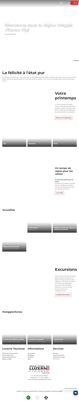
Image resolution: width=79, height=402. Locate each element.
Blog (29, 359)
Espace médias (7, 359)
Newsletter (31, 355)
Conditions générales (44, 391)
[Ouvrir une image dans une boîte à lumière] (39, 369)
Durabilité (31, 357)
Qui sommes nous (7, 355)
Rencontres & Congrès (9, 357)
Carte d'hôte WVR (58, 355)
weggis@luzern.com (44, 379)
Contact (55, 353)
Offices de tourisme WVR (10, 353)
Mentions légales (57, 391)
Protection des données (29, 391)
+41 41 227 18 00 (33, 379)
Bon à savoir (31, 353)
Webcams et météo (59, 357)
